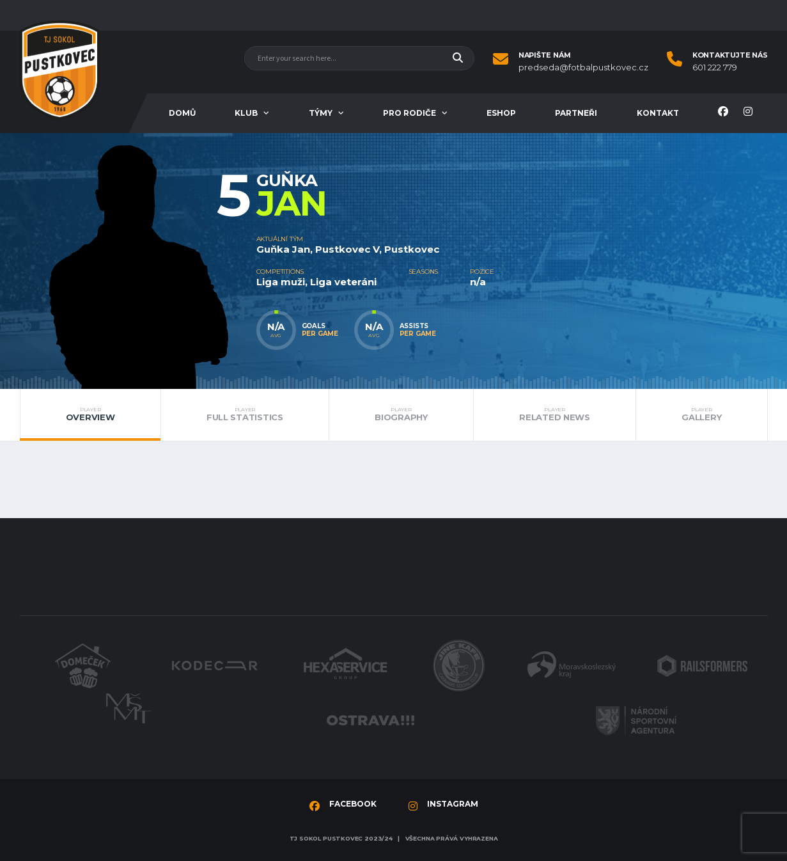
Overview (90, 414)
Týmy (320, 113)
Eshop (501, 113)
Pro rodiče (409, 113)
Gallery (701, 414)
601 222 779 (714, 67)
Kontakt (658, 113)
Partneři (576, 113)
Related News (555, 414)
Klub (246, 113)
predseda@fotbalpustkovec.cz (583, 67)
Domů (182, 113)
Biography (401, 414)
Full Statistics (245, 414)
